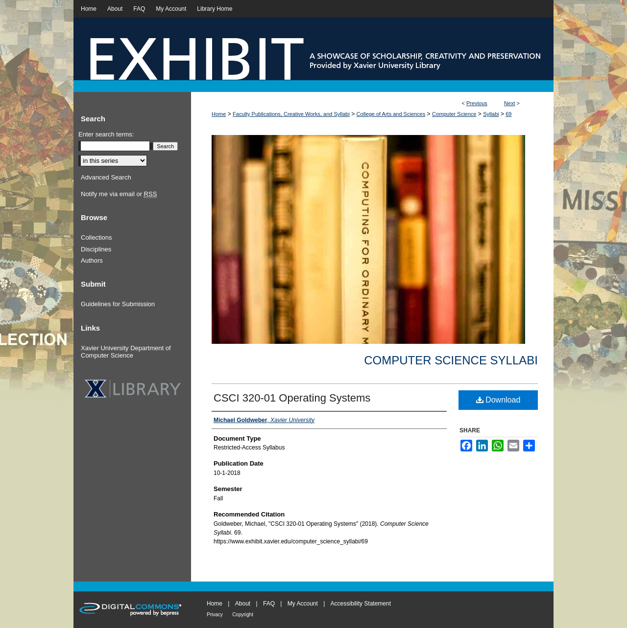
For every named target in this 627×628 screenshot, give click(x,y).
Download (498, 400)
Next (509, 103)
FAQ (269, 603)
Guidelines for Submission (118, 304)
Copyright (242, 614)
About (242, 603)
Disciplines (96, 249)
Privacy (215, 614)
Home (219, 114)
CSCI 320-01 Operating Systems (292, 398)
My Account (303, 603)
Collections (96, 237)
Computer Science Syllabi (451, 360)
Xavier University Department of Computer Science (126, 351)
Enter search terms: (106, 134)
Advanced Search (106, 177)
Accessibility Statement (361, 603)
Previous (476, 103)
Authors (92, 260)
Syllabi (491, 114)
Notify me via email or (119, 194)
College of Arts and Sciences (391, 114)
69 (508, 114)
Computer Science (454, 114)
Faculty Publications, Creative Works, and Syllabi (291, 114)
